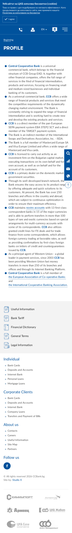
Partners (12, 449)
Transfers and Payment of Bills (24, 416)
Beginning (8, 40)
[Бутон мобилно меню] (64, 29)
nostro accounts (35, 207)
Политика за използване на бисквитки (21, 13)
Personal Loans (16, 379)
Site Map (12, 444)
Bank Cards (14, 365)
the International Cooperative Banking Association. (38, 285)
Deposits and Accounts (20, 370)
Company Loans (16, 412)
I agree (11, 19)
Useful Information (18, 440)
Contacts (12, 431)
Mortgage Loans (16, 383)
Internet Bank (15, 374)
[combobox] (44, 29)
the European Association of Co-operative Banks (37, 277)
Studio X (17, 480)
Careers (12, 435)
